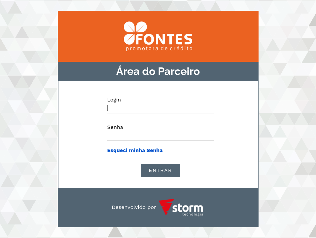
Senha (115, 127)
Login (114, 100)
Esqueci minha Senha (135, 150)
